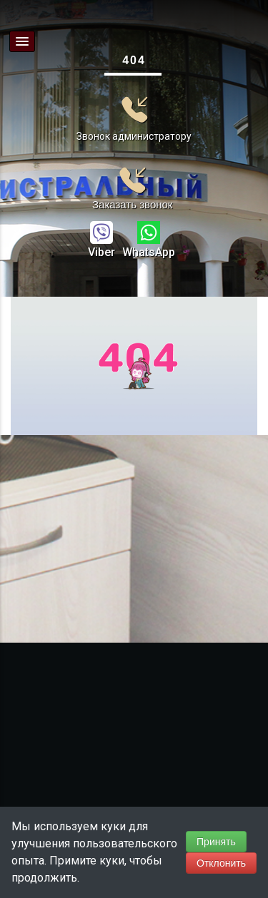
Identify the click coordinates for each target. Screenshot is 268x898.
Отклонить (221, 863)
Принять (216, 841)
